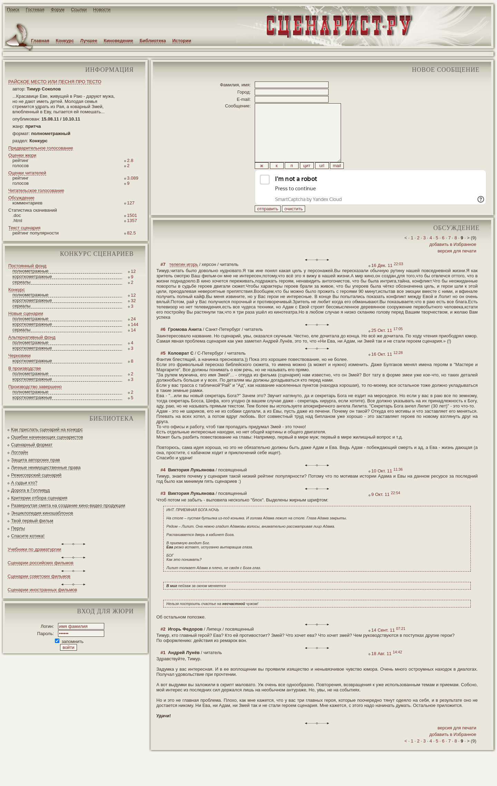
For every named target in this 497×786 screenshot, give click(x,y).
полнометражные (30, 271)
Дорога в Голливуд (30, 490)
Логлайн (19, 452)
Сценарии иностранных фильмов (42, 589)
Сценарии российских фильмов (41, 562)
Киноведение (118, 40)
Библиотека (152, 40)
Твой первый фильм (32, 520)
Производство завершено (35, 386)
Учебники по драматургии (34, 549)
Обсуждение (21, 197)
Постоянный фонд (27, 265)
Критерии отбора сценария (39, 497)
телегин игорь (183, 279)
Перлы (18, 528)
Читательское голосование (36, 190)
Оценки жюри (22, 155)
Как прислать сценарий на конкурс (47, 429)
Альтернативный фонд (32, 337)
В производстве (24, 368)
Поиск (13, 9)
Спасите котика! (28, 535)
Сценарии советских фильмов (39, 576)
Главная (40, 40)
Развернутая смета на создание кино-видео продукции (68, 505)
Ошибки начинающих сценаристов (47, 437)
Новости (101, 9)
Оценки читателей (27, 172)
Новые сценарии (25, 313)
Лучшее (88, 40)
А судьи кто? (24, 482)
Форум (58, 9)
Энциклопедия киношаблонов (42, 513)
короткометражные (32, 276)
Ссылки (79, 9)
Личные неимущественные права (45, 467)
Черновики (19, 355)
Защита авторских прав (35, 459)
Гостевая (35, 9)
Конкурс (65, 40)
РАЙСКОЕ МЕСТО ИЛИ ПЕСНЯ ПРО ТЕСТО (54, 81)
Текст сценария (24, 227)
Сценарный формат (31, 444)
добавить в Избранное (452, 259)
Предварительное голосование (40, 148)
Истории (181, 40)
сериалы (21, 282)
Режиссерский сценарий (36, 475)
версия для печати (457, 266)
